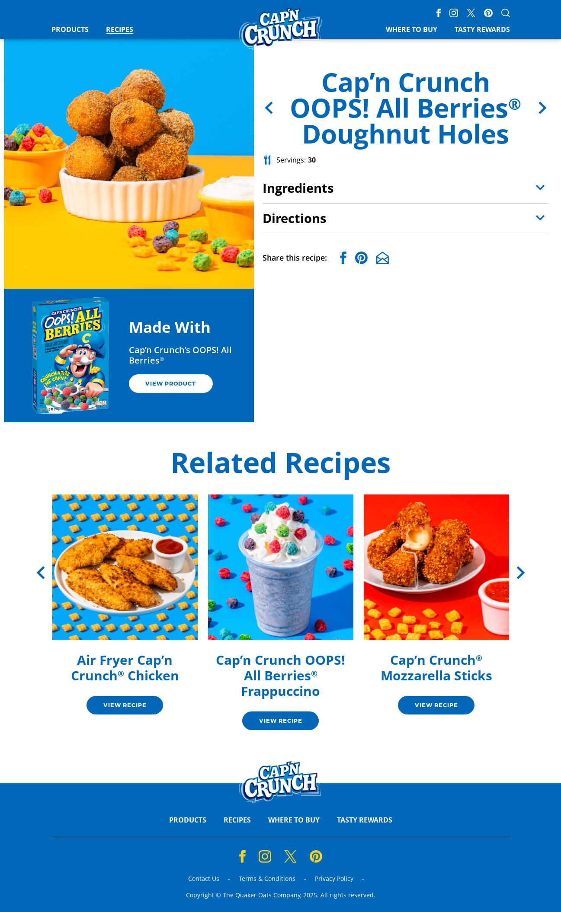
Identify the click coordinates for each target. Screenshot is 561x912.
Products (70, 30)
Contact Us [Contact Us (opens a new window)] (203, 879)
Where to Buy (411, 30)
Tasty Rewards (482, 30)
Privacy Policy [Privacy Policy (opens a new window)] (334, 879)
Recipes (119, 30)
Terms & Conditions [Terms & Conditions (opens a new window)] (267, 879)
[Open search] (505, 13)
